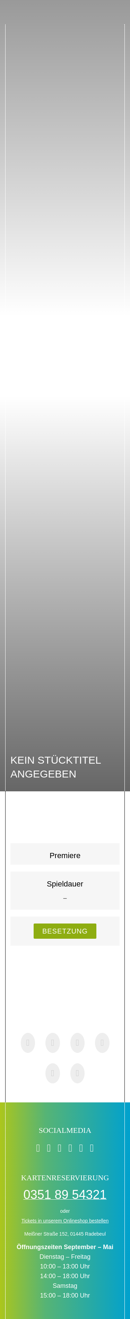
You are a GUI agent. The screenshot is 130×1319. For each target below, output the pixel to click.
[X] (53, 1043)
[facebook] (38, 1148)
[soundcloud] (92, 1148)
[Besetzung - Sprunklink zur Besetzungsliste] (65, 931)
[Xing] (53, 1073)
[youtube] (81, 1148)
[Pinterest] (102, 1043)
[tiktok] (49, 1148)
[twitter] (60, 1148)
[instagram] (70, 1148)
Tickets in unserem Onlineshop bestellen (65, 1221)
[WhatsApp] (78, 1043)
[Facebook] (28, 1043)
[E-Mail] (78, 1073)
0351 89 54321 (64, 1195)
